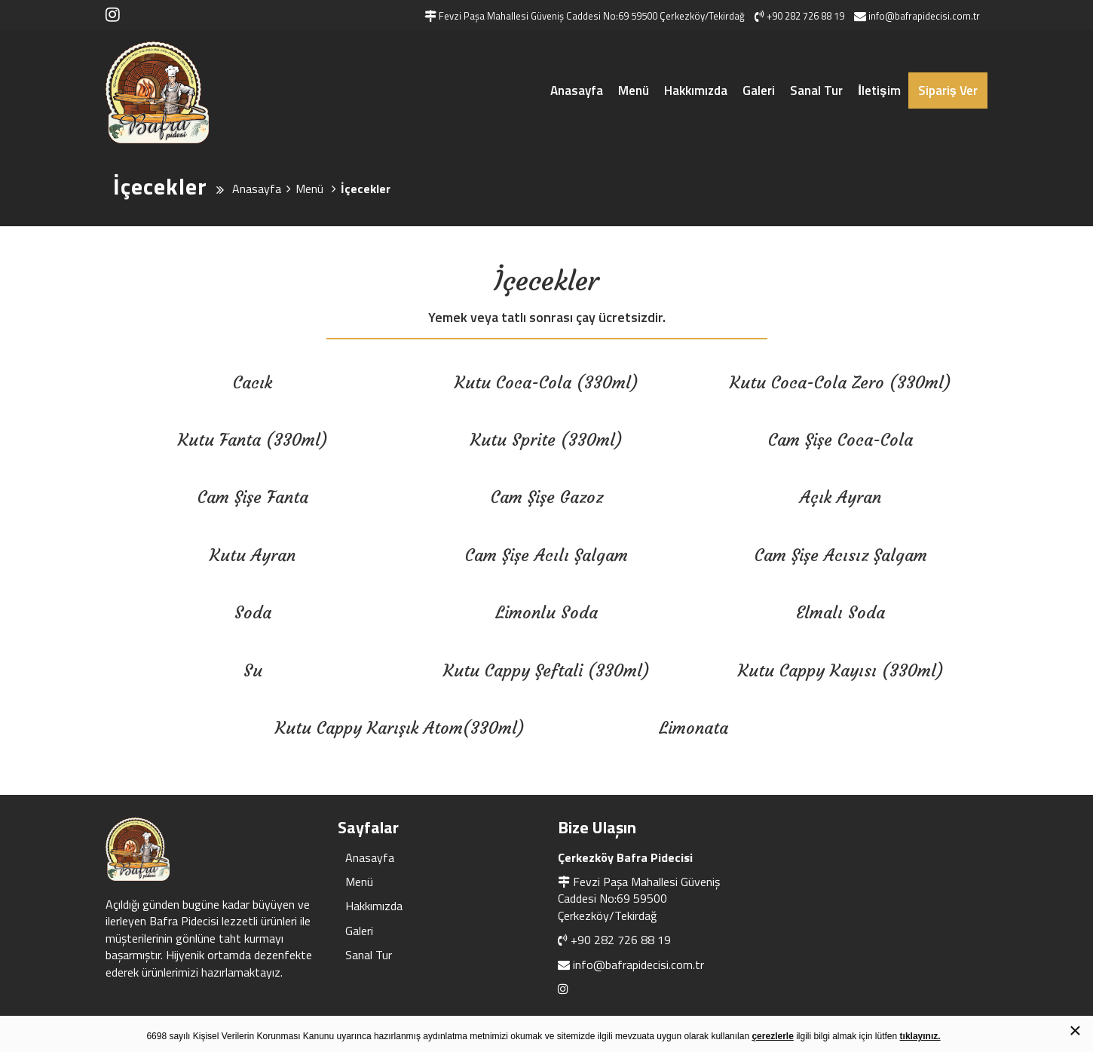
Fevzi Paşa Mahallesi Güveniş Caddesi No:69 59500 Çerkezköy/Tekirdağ (639, 899)
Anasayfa (576, 90)
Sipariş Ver (948, 90)
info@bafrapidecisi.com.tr (638, 964)
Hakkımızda (695, 90)
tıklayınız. (920, 1036)
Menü (633, 90)
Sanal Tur (816, 90)
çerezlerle (772, 1036)
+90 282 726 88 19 (621, 940)
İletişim (879, 90)
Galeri (758, 90)
